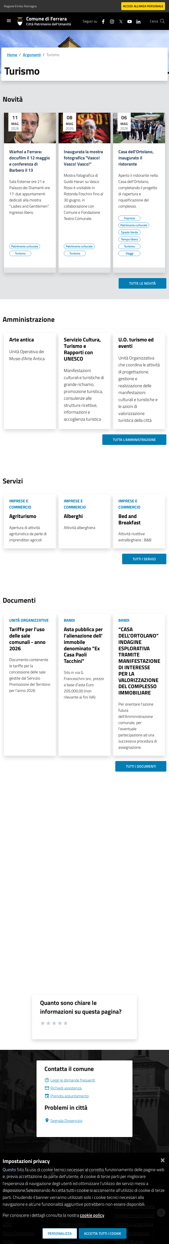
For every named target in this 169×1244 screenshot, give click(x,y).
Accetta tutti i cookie (102, 1233)
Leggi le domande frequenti (69, 1080)
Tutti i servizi (144, 559)
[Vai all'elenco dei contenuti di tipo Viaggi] (129, 253)
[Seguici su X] (119, 21)
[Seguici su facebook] (101, 21)
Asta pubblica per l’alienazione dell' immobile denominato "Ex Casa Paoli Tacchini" (83, 645)
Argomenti (32, 55)
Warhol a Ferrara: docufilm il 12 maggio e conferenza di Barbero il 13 (29, 161)
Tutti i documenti (141, 766)
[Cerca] (162, 21)
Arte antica (21, 339)
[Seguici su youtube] (127, 21)
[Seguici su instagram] (110, 21)
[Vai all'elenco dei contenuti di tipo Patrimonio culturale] (24, 246)
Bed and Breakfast (129, 519)
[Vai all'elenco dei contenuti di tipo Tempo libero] (129, 239)
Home (12, 55)
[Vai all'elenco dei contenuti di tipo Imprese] (129, 218)
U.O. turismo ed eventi (136, 342)
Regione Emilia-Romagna (20, 6)
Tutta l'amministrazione (134, 439)
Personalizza (60, 1233)
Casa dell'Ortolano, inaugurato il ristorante (136, 158)
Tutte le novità (142, 283)
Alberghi (73, 516)
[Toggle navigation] (8, 20)
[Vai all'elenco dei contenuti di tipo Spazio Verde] (129, 232)
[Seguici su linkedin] (136, 21)
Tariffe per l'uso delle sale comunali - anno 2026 (27, 638)
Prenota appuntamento (66, 1096)
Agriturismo (22, 516)
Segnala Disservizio (63, 1121)
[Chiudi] (162, 1159)
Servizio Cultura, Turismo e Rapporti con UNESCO (82, 348)
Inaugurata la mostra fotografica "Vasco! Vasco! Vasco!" (83, 158)
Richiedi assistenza (63, 1088)
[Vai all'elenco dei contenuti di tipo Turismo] (20, 253)
